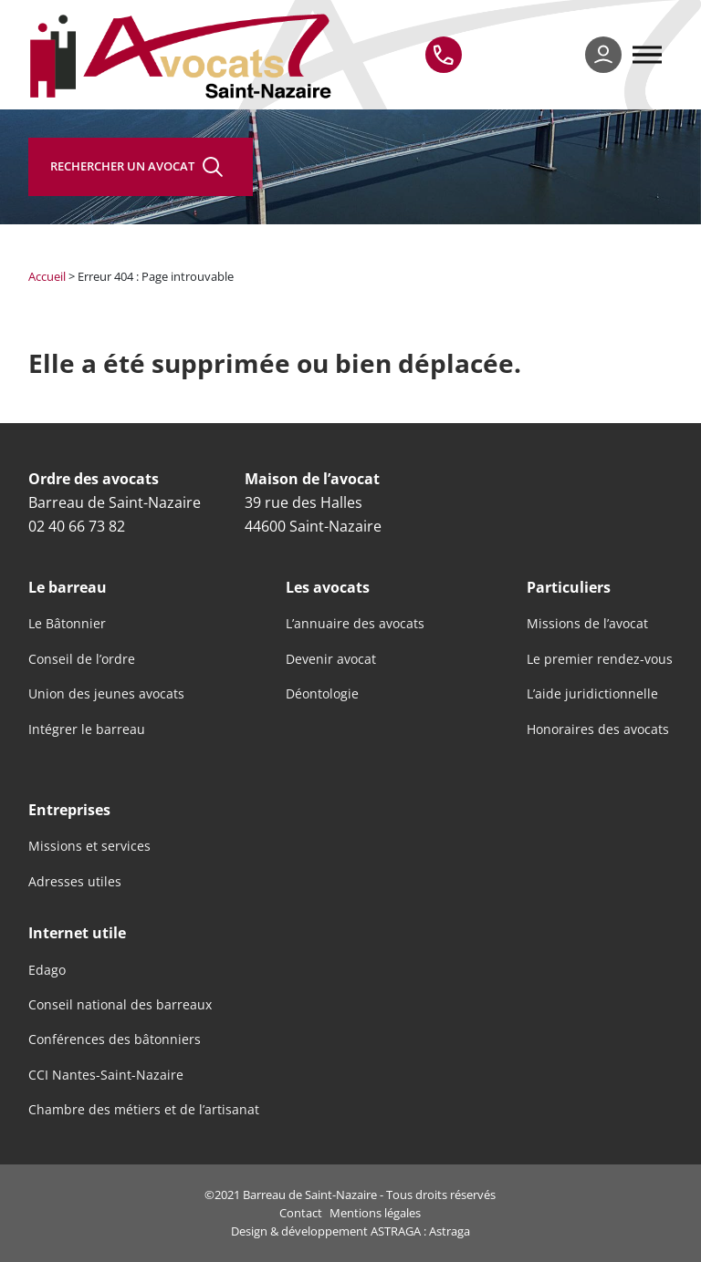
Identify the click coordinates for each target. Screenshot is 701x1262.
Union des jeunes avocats (106, 694)
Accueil (47, 276)
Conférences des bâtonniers (114, 1039)
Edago (47, 970)
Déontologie (322, 694)
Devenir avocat (331, 659)
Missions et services (89, 846)
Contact (300, 1212)
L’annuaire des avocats (355, 623)
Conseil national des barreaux (120, 1005)
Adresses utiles (74, 882)
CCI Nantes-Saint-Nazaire (105, 1075)
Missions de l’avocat (587, 623)
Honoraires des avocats (598, 729)
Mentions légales (375, 1212)
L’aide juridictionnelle (592, 694)
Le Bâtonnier (67, 623)
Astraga (449, 1231)
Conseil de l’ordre (81, 659)
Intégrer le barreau (86, 729)
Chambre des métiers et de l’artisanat (143, 1110)
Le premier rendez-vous (600, 659)
